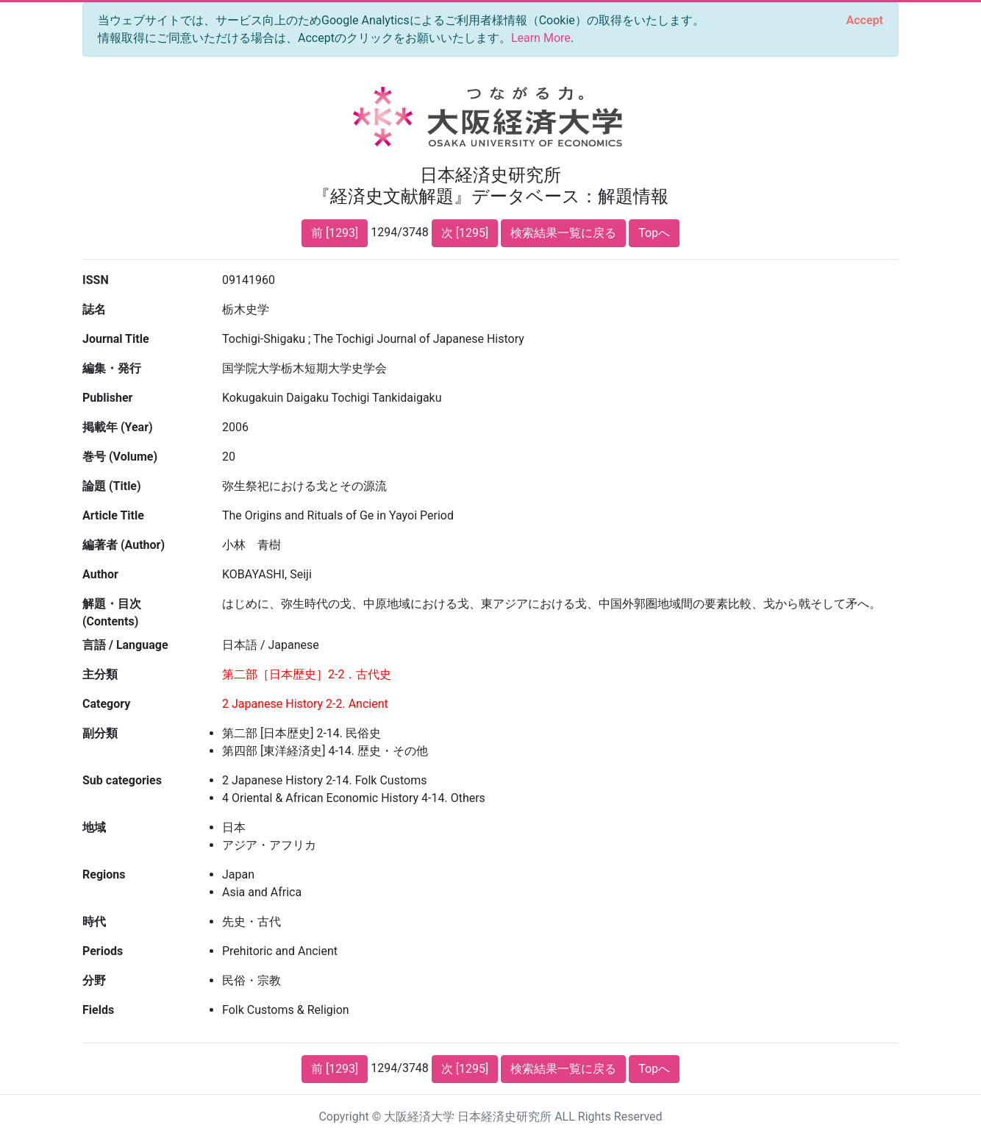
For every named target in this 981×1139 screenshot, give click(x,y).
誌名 (94, 309)
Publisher (107, 398)
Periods (102, 951)
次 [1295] (464, 233)
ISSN (95, 280)
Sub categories (122, 780)
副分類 (100, 733)
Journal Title (115, 339)
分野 (94, 980)
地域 (94, 827)
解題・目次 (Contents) (111, 612)
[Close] (865, 20)
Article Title (113, 515)
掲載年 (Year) (117, 427)
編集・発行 (111, 368)
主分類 (100, 674)
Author (100, 574)
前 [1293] (334, 233)
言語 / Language (125, 645)
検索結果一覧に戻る (563, 233)
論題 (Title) (111, 486)
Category (106, 704)
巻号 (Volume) (119, 457)
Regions (103, 874)
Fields (98, 1010)
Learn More (541, 38)
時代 (94, 922)
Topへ (654, 233)
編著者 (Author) (123, 545)
